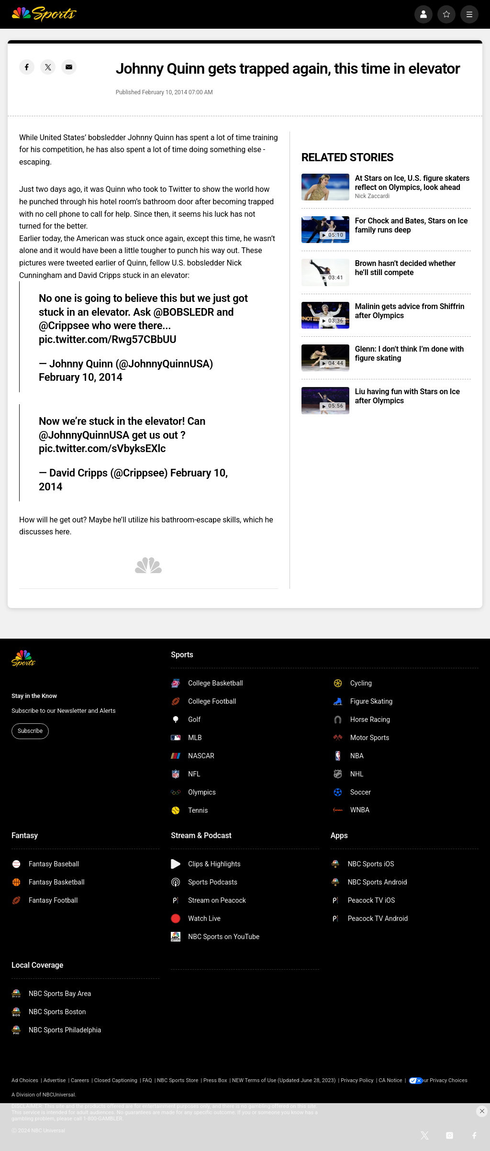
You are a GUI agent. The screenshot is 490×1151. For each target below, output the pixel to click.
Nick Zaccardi (372, 196)
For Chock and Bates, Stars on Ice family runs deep (411, 225)
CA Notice (390, 1080)
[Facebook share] (26, 67)
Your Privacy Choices (449, 1080)
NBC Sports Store (177, 1080)
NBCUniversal (59, 1095)
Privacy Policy (357, 1080)
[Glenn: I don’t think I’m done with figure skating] (325, 357)
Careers (80, 1080)
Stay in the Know (34, 695)
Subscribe (30, 731)
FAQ (147, 1080)
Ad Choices (24, 1080)
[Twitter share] (48, 67)
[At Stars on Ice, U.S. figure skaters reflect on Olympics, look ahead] (325, 187)
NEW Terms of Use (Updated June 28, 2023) (284, 1080)
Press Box (215, 1080)
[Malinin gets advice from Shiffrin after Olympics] (325, 315)
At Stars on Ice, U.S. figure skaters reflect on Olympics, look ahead (412, 183)
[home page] (44, 14)
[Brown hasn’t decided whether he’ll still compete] (325, 272)
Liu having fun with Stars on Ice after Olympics (407, 396)
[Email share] (69, 67)
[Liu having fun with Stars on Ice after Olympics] (325, 400)
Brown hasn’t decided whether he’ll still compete (405, 268)
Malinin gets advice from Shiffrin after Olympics (410, 311)
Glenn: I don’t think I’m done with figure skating (409, 353)
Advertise (55, 1080)
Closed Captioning (115, 1080)
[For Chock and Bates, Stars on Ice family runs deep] (325, 229)
